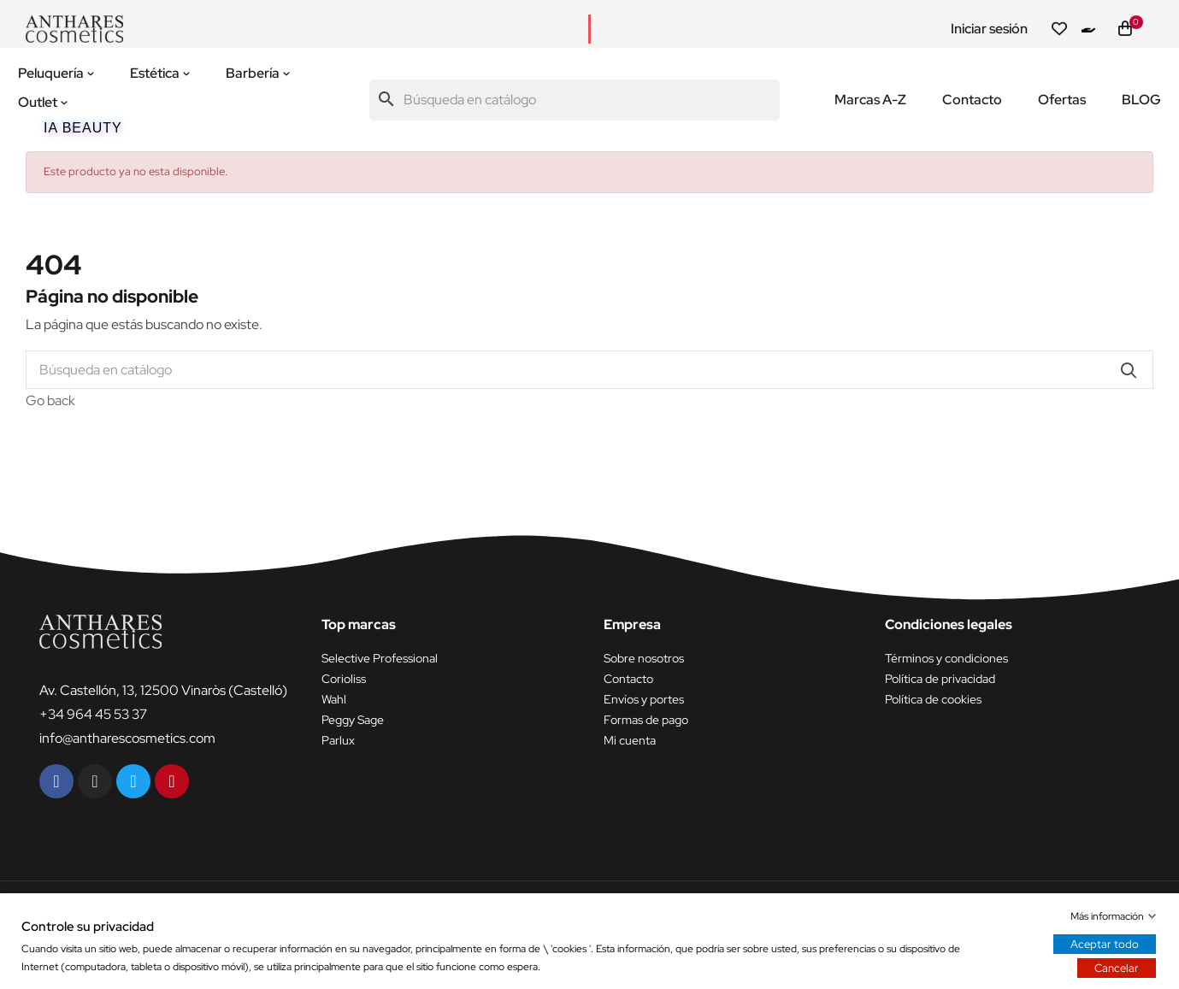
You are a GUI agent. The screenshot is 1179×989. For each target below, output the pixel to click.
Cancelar (1116, 968)
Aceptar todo (1104, 944)
